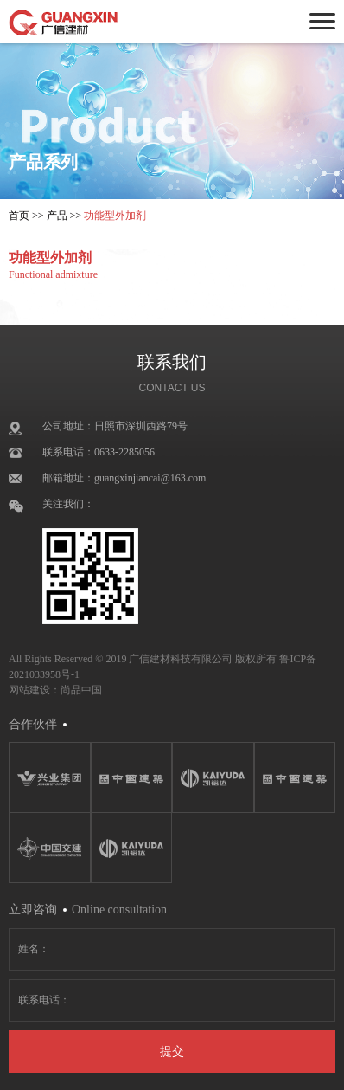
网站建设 (29, 690)
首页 (19, 216)
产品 (57, 216)
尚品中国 (81, 690)
